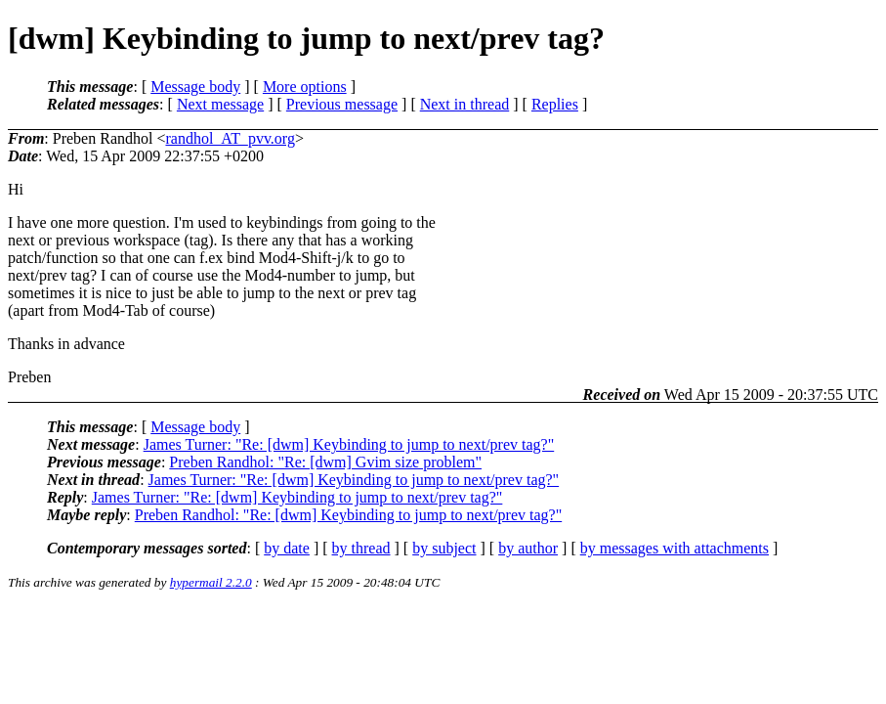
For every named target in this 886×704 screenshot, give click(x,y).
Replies (554, 104)
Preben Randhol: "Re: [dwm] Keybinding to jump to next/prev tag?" (348, 514)
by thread (361, 548)
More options (305, 86)
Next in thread (465, 104)
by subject (444, 548)
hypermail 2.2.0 (211, 582)
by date (287, 548)
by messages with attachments (674, 548)
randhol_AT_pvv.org (229, 138)
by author (528, 548)
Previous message (342, 104)
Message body (195, 86)
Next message (220, 104)
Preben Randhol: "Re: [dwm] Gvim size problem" (325, 462)
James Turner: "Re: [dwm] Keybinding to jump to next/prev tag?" (349, 444)
